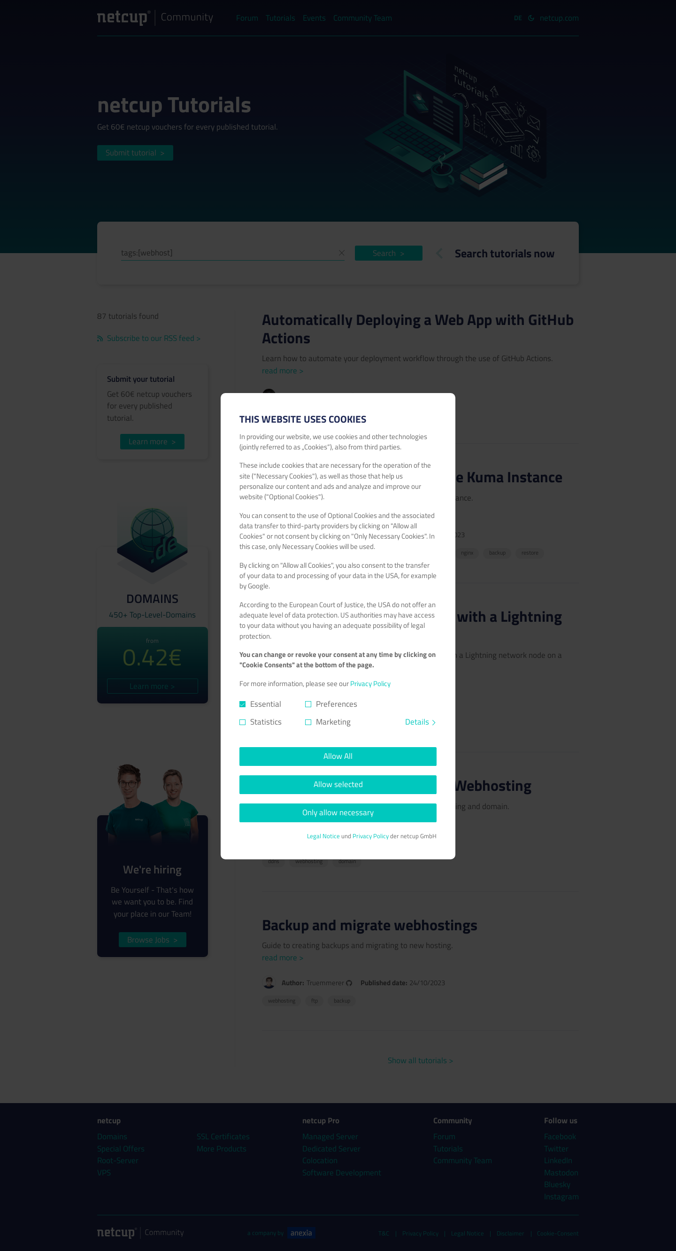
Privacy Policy (370, 683)
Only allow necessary (338, 812)
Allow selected (338, 784)
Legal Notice (323, 836)
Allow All (338, 756)
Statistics (266, 722)
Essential (265, 704)
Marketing (333, 722)
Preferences (336, 704)
